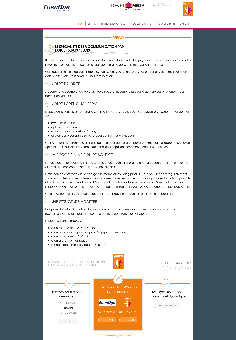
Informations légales (113, 335)
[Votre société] (67, 313)
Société (68, 308)
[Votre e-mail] (67, 303)
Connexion (126, 335)
